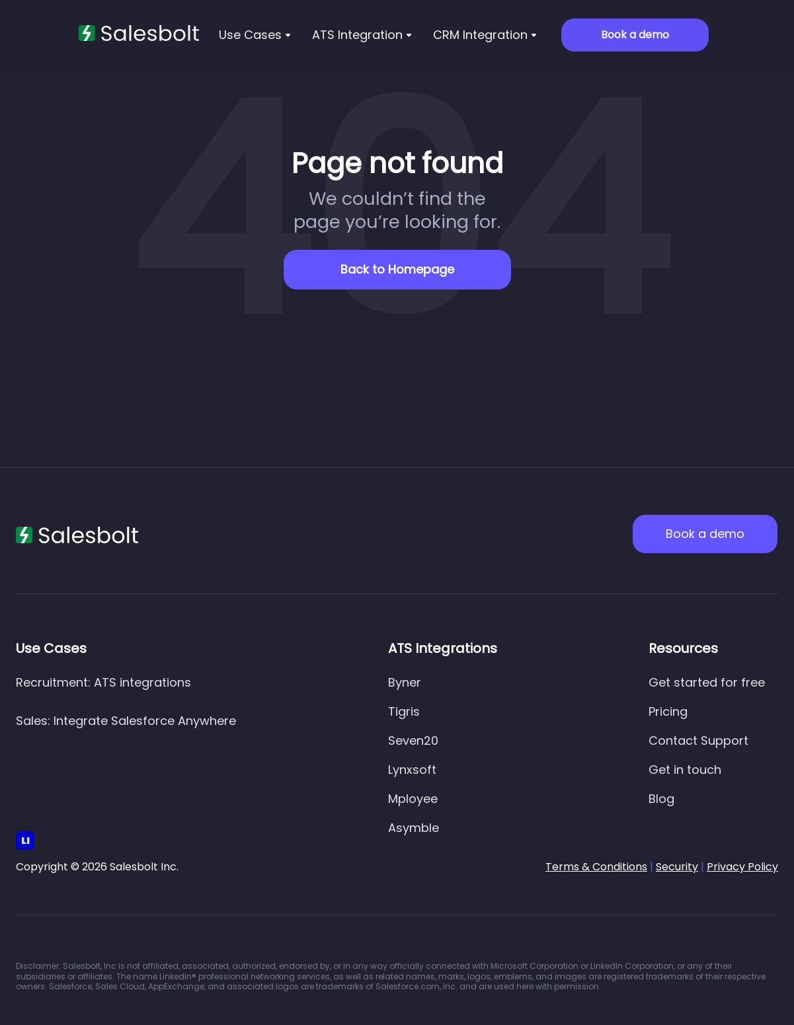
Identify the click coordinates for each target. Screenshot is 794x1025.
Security (677, 866)
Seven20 (413, 740)
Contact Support (698, 740)
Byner (404, 682)
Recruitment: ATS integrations (103, 682)
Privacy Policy (742, 866)
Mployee (413, 798)
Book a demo (635, 34)
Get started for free (707, 682)
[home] (139, 33)
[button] (255, 35)
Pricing (668, 711)
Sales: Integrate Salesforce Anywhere (126, 720)
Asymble (413, 827)
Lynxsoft (412, 769)
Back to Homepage (397, 269)
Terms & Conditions (596, 866)
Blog (661, 798)
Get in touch (685, 769)
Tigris (404, 711)
